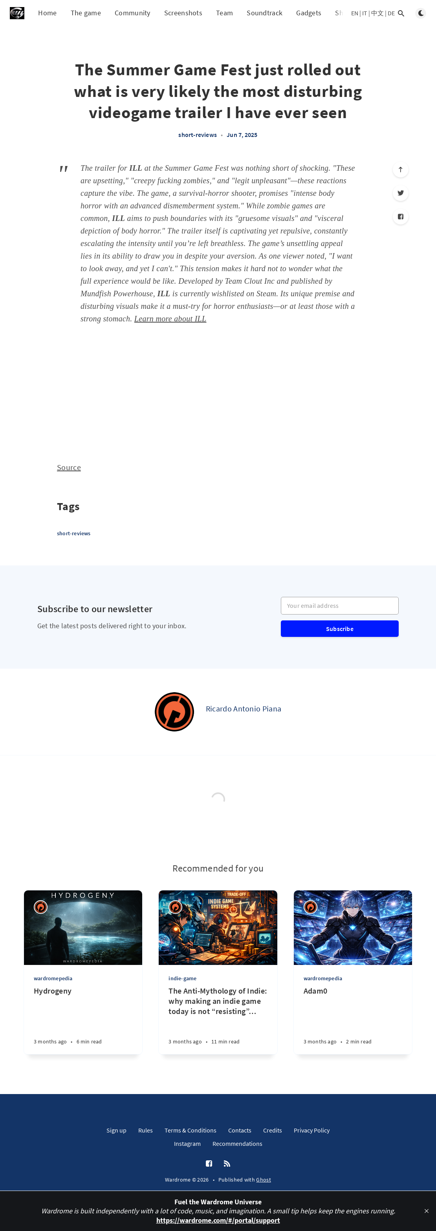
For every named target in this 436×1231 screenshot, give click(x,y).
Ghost (263, 1179)
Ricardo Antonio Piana (243, 708)
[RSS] (227, 1163)
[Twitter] (401, 193)
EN (354, 13)
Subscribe (340, 629)
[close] (426, 1211)
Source (69, 467)
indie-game (182, 978)
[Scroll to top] (401, 169)
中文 (377, 13)
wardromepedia (53, 978)
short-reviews (197, 134)
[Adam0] (353, 1020)
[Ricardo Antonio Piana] (174, 711)
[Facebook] (401, 216)
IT (364, 13)
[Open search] (401, 13)
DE (391, 13)
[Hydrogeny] (83, 1020)
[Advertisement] (218, 392)
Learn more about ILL (170, 318)
